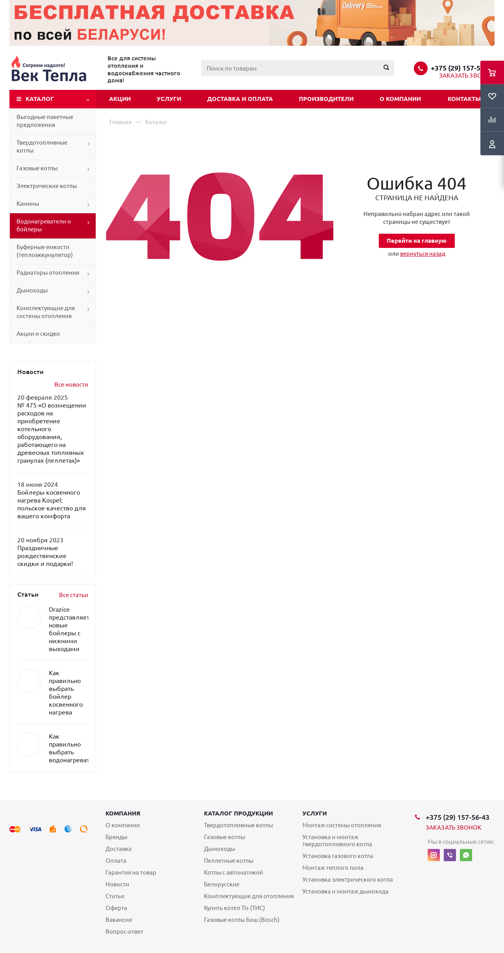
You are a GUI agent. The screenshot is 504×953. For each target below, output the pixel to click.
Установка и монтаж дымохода (345, 891)
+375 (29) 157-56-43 (463, 67)
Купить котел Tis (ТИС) (234, 908)
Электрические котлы (47, 185)
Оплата (116, 860)
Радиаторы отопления (48, 272)
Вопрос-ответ (124, 931)
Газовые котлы (37, 168)
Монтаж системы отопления (341, 825)
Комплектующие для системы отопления (46, 312)
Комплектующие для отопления (249, 896)
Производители (326, 98)
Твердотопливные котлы (42, 146)
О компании (400, 98)
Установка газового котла (337, 855)
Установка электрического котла (347, 879)
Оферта (116, 908)
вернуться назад (422, 253)
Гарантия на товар (131, 872)
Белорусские (221, 884)
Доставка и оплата (240, 98)
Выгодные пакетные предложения (45, 121)
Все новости (71, 384)
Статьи (115, 896)
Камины (28, 203)
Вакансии (119, 919)
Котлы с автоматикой (233, 872)
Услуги (169, 98)
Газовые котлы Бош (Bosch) (242, 919)
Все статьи (73, 595)
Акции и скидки (38, 333)
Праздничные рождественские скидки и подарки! (45, 555)
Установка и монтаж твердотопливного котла (337, 840)
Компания (123, 813)
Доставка (119, 848)
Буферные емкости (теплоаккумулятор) (45, 251)
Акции (120, 98)
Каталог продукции (238, 813)
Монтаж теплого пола (332, 867)
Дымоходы (32, 290)
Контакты (464, 98)
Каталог (40, 98)
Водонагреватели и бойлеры (44, 225)
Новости (117, 884)
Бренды (116, 837)
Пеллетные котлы (228, 860)
